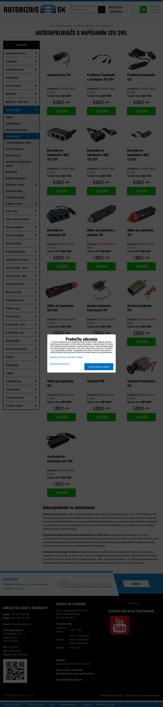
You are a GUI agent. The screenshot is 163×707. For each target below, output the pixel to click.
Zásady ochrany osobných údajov (66, 357)
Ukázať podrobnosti (59, 364)
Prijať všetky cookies (99, 366)
